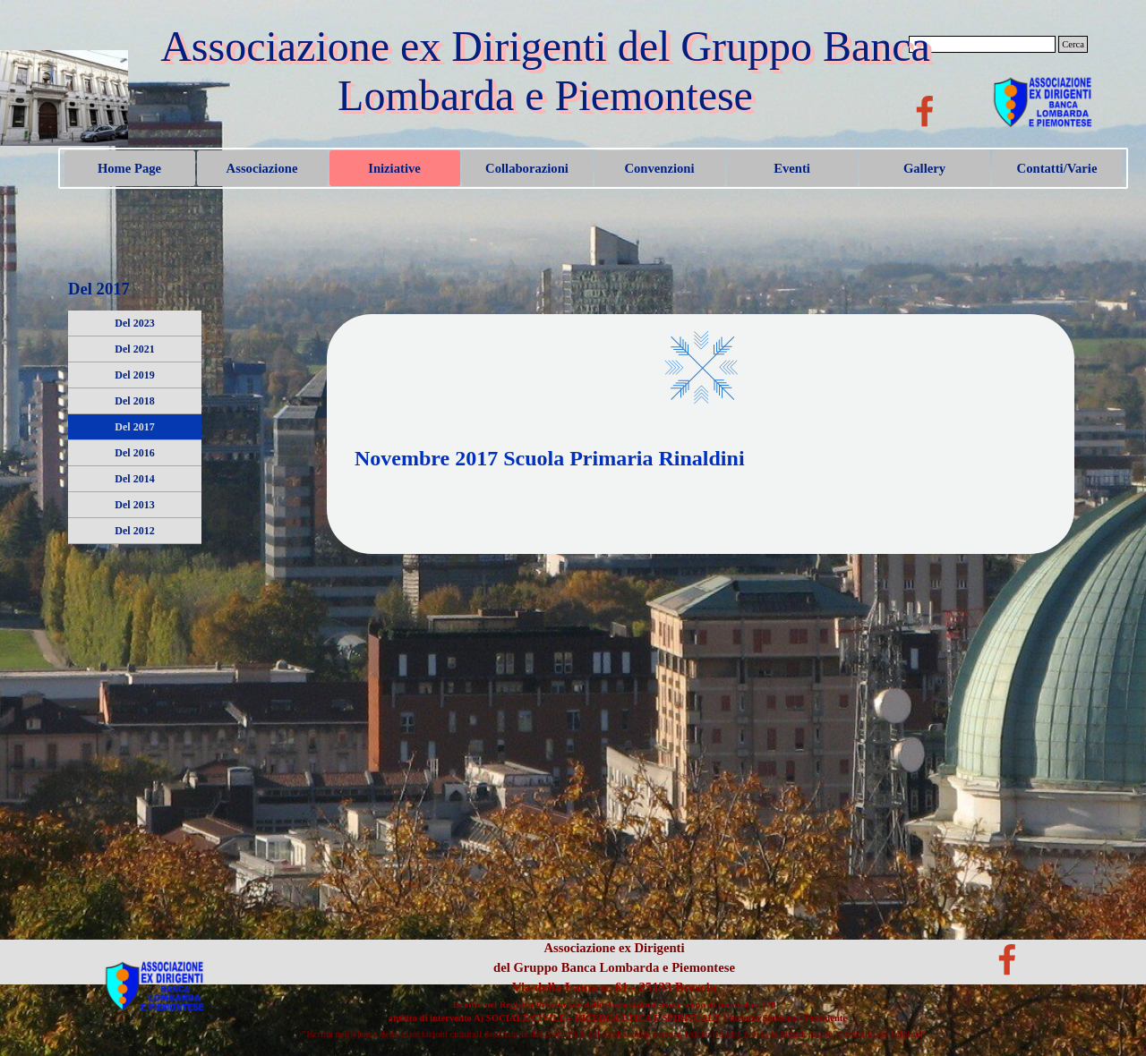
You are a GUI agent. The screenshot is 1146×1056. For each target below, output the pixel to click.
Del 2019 (134, 375)
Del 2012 (134, 530)
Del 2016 (134, 453)
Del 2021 (134, 349)
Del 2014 (134, 479)
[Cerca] (982, 44)
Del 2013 (134, 504)
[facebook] (925, 111)
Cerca (1073, 44)
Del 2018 (134, 401)
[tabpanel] (701, 474)
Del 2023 (134, 323)
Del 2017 (134, 427)
